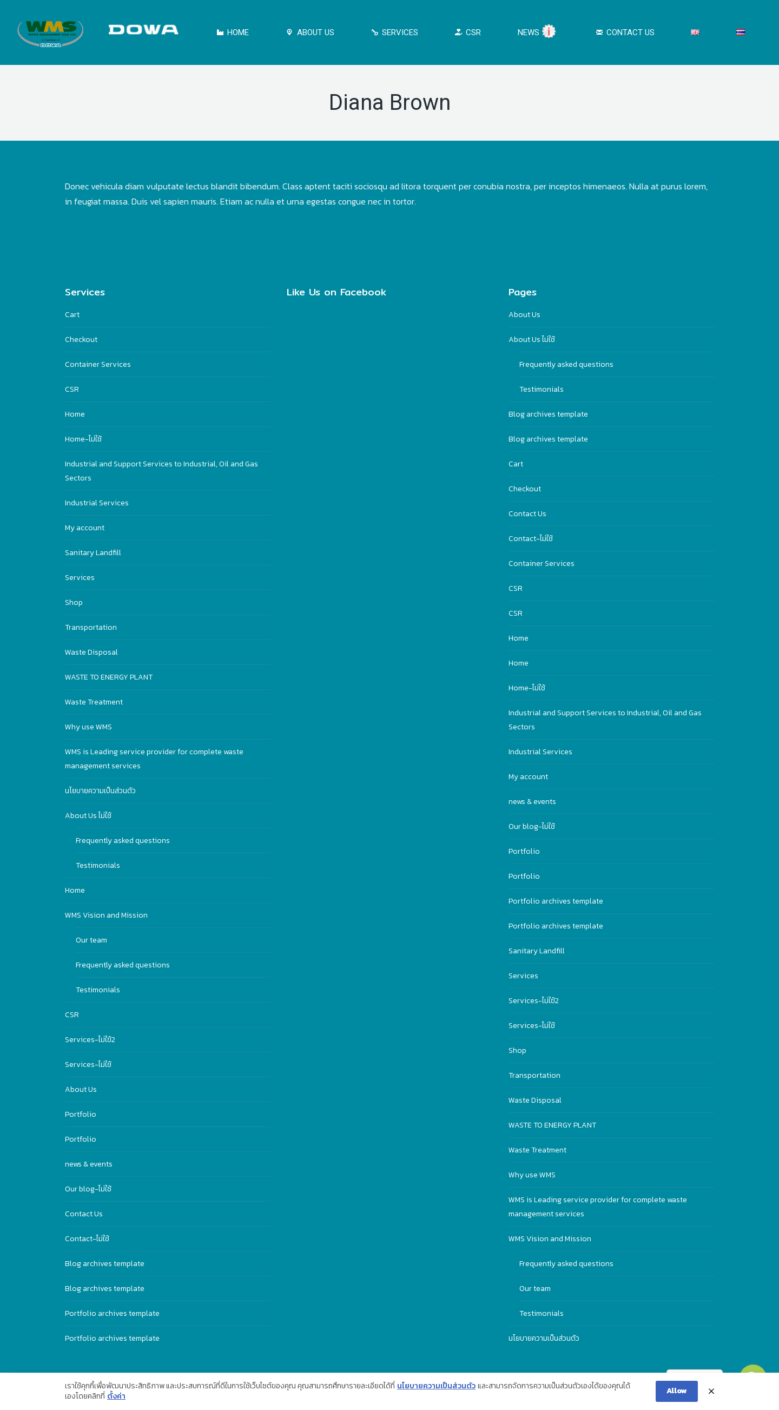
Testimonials (98, 865)
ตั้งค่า (116, 1396)
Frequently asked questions (123, 840)
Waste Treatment (94, 702)
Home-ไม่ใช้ (83, 439)
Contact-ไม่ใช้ (87, 1238)
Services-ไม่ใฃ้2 (90, 1039)
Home (75, 414)
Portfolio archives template (112, 1313)
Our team (91, 940)
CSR (72, 389)
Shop (74, 602)
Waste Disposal (91, 652)
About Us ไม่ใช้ (88, 815)
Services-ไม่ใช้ (88, 1064)
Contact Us (84, 1214)
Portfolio (80, 1114)
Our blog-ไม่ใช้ (88, 1189)
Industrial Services (97, 503)
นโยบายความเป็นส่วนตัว (100, 790)
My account (84, 527)
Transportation (91, 627)
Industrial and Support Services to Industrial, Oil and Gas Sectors (161, 471)
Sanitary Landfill (93, 552)
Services (80, 577)
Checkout (81, 339)
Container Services (98, 364)
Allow (676, 1390)
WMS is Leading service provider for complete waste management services (154, 759)
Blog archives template (104, 1263)
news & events (89, 1164)
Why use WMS (88, 727)
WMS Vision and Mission (106, 915)
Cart (72, 314)
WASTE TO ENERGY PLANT (109, 677)
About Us (81, 1089)
